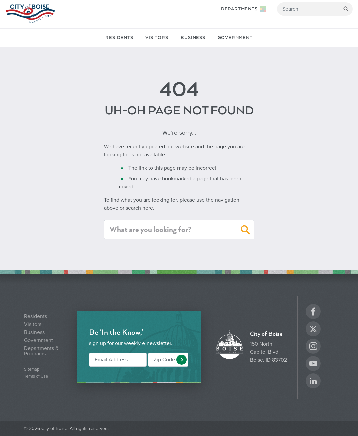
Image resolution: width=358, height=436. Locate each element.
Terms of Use (36, 376)
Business (193, 37)
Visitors (156, 37)
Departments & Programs (41, 351)
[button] (245, 231)
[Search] (315, 9)
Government (235, 37)
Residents (119, 37)
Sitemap (31, 369)
